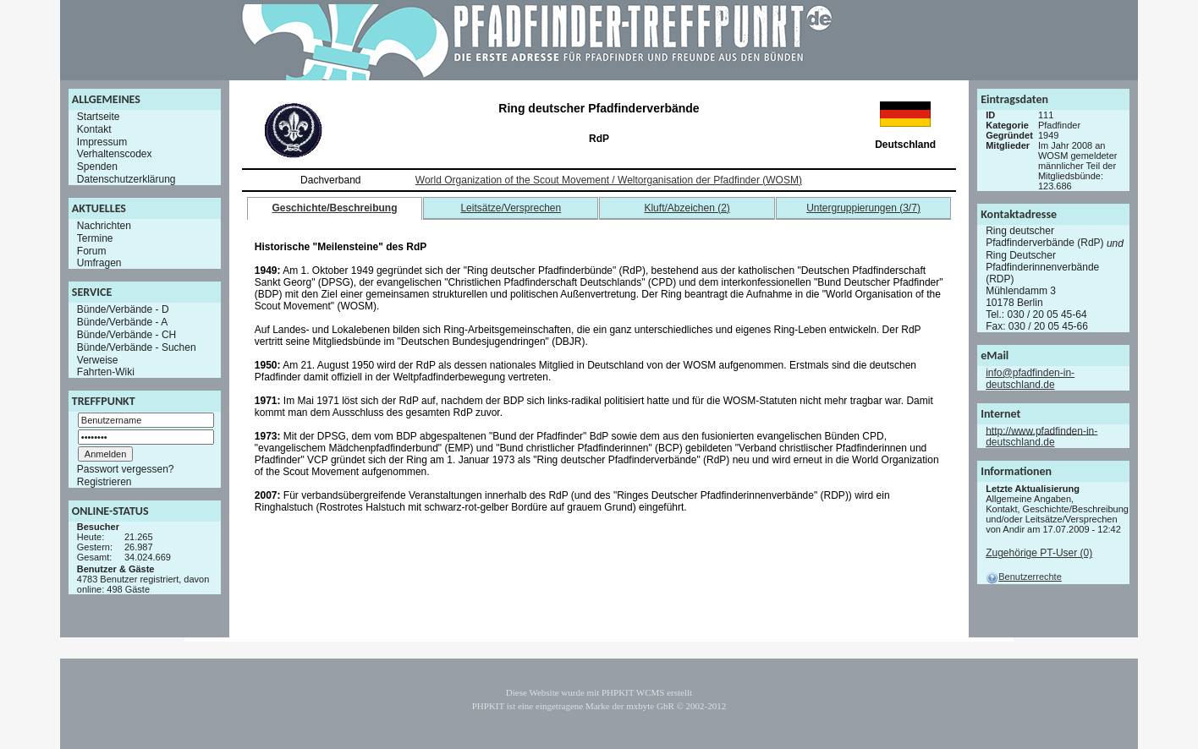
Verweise (97, 359)
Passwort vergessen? (125, 469)
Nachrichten (104, 226)
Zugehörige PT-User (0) (1039, 553)
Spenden (97, 166)
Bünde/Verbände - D (123, 309)
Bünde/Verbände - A (122, 322)
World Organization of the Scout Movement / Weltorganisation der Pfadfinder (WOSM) (608, 180)
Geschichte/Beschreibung (334, 208)
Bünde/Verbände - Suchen (136, 347)
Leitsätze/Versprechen (510, 208)
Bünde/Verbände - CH (126, 335)
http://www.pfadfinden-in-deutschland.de (1041, 436)
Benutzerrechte (1024, 576)
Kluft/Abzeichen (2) (686, 208)
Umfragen (99, 263)
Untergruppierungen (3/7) (863, 208)
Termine (95, 238)
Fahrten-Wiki (106, 372)
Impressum (102, 141)
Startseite (98, 117)
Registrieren (104, 482)
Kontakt (94, 129)
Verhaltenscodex (114, 154)
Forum (92, 250)
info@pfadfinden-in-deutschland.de (1030, 379)
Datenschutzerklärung (126, 179)
